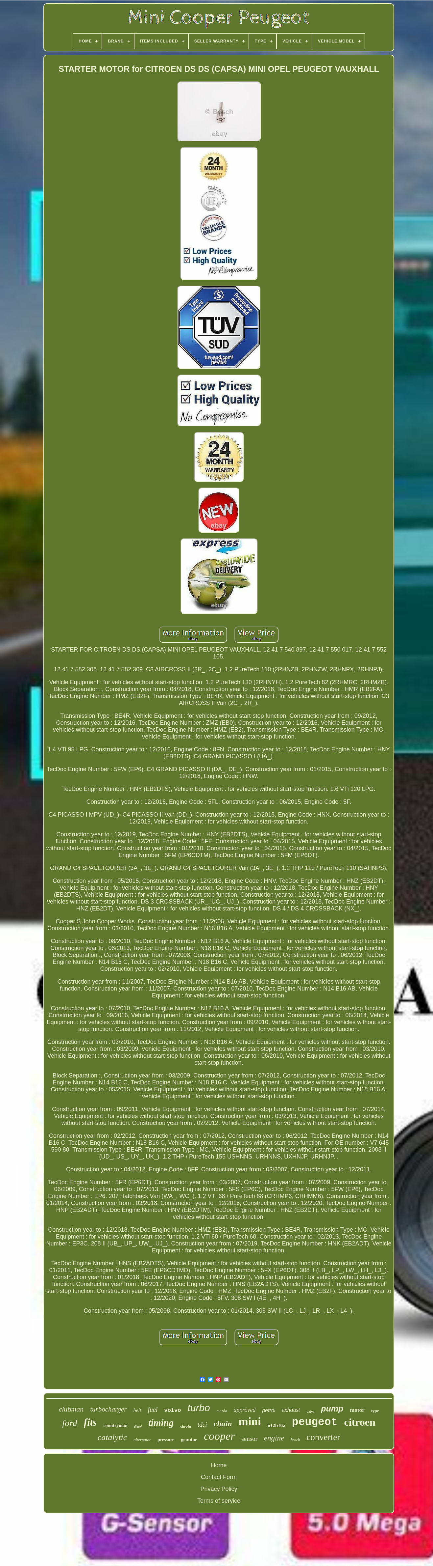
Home (219, 1465)
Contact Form (219, 1477)
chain (223, 1423)
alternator (142, 1439)
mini (250, 1421)
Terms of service (218, 1500)
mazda (222, 1411)
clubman (71, 1409)
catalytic (112, 1437)
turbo (198, 1407)
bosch (295, 1440)
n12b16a (276, 1425)
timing (161, 1422)
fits (90, 1422)
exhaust (291, 1410)
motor (357, 1410)
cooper (219, 1436)
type (375, 1410)
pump (332, 1408)
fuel (152, 1409)
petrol (268, 1410)
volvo (172, 1410)
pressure (165, 1439)
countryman (115, 1425)
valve (310, 1411)
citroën (185, 1426)
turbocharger (108, 1409)
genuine (189, 1439)
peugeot (315, 1422)
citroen (359, 1422)
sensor (249, 1438)
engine (274, 1438)
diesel (138, 1426)
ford (69, 1423)
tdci (202, 1424)
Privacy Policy (218, 1489)
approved (244, 1410)
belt (137, 1410)
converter (323, 1437)
